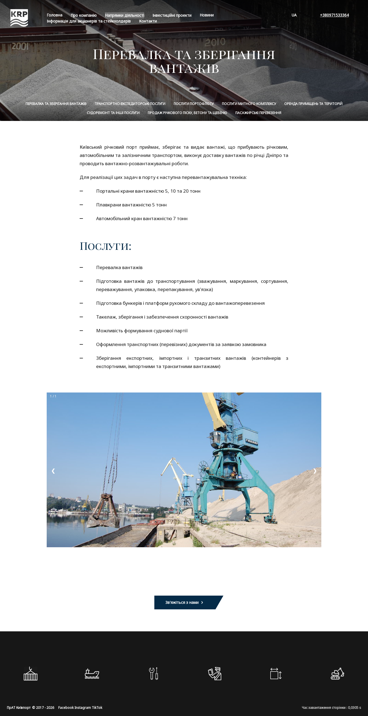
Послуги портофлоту (194, 103)
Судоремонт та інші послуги (113, 112)
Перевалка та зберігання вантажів (56, 103)
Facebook (66, 707)
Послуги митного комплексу (249, 103)
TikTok (97, 707)
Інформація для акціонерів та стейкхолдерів (89, 21)
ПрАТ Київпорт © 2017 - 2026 (30, 707)
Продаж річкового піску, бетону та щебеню (187, 112)
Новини (207, 15)
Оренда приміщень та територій (313, 103)
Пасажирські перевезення (258, 112)
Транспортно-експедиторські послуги (130, 103)
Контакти (148, 21)
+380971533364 (334, 15)
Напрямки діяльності (124, 15)
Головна (54, 15)
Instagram (82, 707)
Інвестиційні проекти (171, 15)
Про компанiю (84, 15)
